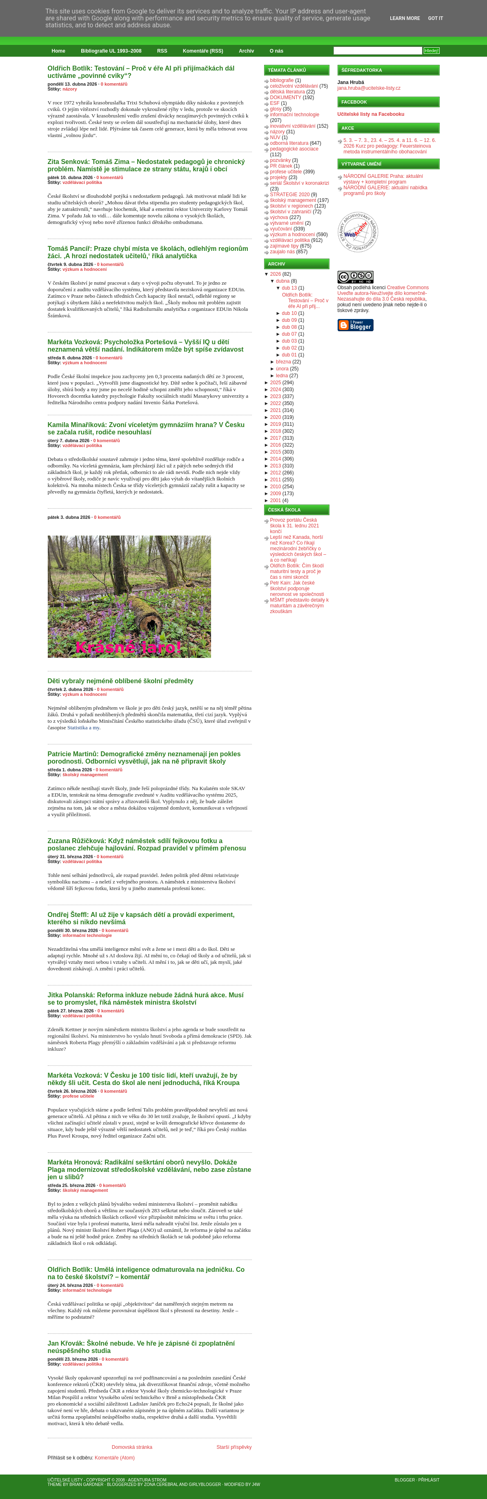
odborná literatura (289, 143)
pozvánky (280, 160)
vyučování (281, 229)
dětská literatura (287, 92)
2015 (275, 452)
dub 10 (289, 313)
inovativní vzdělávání (293, 126)
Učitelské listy (65, 1480)
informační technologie (87, 935)
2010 (275, 486)
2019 (275, 424)
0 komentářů (114, 84)
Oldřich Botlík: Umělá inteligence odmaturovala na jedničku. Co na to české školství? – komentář (146, 1273)
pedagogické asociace (294, 149)
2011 (275, 480)
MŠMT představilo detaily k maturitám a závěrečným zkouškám (299, 605)
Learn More (405, 18)
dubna (282, 281)
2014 (275, 459)
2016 (275, 445)
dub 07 (289, 334)
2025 (275, 382)
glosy (276, 109)
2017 (275, 438)
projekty (278, 177)
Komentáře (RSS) (203, 51)
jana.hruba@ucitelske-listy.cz (369, 88)
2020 (275, 417)
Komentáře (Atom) (115, 1458)
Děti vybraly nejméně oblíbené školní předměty (120, 681)
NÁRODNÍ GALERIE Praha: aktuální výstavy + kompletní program (383, 179)
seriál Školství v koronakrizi (299, 183)
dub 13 (289, 288)
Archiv (246, 51)
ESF (275, 103)
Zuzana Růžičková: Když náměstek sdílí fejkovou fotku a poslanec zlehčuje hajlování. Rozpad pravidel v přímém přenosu (147, 844)
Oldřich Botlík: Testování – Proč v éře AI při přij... (305, 300)
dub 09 (289, 320)
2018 (275, 431)
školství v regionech (291, 206)
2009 (275, 493)
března (283, 362)
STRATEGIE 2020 (290, 194)
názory (69, 88)
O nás (276, 51)
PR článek (281, 166)
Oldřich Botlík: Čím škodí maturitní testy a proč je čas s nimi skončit (297, 571)
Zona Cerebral (161, 1484)
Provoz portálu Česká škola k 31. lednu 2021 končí (294, 525)
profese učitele (78, 1096)
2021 (275, 410)
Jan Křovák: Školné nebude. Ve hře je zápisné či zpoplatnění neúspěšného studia (141, 1347)
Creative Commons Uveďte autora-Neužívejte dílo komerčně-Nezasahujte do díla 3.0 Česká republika (383, 293)
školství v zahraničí (290, 212)
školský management (85, 774)
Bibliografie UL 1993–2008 (111, 51)
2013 (275, 466)
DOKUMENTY (286, 97)
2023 (275, 396)
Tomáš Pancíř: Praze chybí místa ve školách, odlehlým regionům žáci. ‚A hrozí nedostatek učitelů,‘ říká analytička (148, 252)
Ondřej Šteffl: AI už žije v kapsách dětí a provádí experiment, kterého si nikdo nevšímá (141, 918)
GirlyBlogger (205, 1484)
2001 (275, 500)
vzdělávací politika (82, 182)
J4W (256, 1484)
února (282, 369)
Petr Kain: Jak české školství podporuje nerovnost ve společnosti (297, 588)
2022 (275, 403)
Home (58, 51)
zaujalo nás (282, 252)
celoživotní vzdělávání (294, 86)
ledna (282, 376)
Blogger (405, 1480)
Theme (55, 1484)
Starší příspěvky (233, 1447)
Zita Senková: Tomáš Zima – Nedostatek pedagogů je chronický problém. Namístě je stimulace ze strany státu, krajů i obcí (146, 165)
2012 (275, 473)
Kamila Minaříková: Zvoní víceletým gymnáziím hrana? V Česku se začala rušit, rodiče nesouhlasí (146, 428)
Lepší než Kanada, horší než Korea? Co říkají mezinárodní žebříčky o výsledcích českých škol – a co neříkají (298, 548)
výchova (279, 217)
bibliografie (282, 80)
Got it (435, 18)
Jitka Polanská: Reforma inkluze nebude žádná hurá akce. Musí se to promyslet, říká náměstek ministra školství (146, 999)
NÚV (275, 137)
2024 (275, 389)
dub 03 (289, 341)
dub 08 (289, 327)
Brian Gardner (86, 1484)
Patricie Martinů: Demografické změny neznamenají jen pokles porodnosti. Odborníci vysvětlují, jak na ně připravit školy (144, 758)
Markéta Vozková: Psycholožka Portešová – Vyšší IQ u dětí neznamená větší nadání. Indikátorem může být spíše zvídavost (146, 346)
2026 (275, 274)
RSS (162, 51)
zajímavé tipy (284, 246)
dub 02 (289, 348)
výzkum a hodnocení (84, 269)
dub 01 (289, 355)
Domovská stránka (132, 1447)
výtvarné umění (287, 223)
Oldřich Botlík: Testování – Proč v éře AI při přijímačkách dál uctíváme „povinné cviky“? (141, 72)
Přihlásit (429, 1480)
